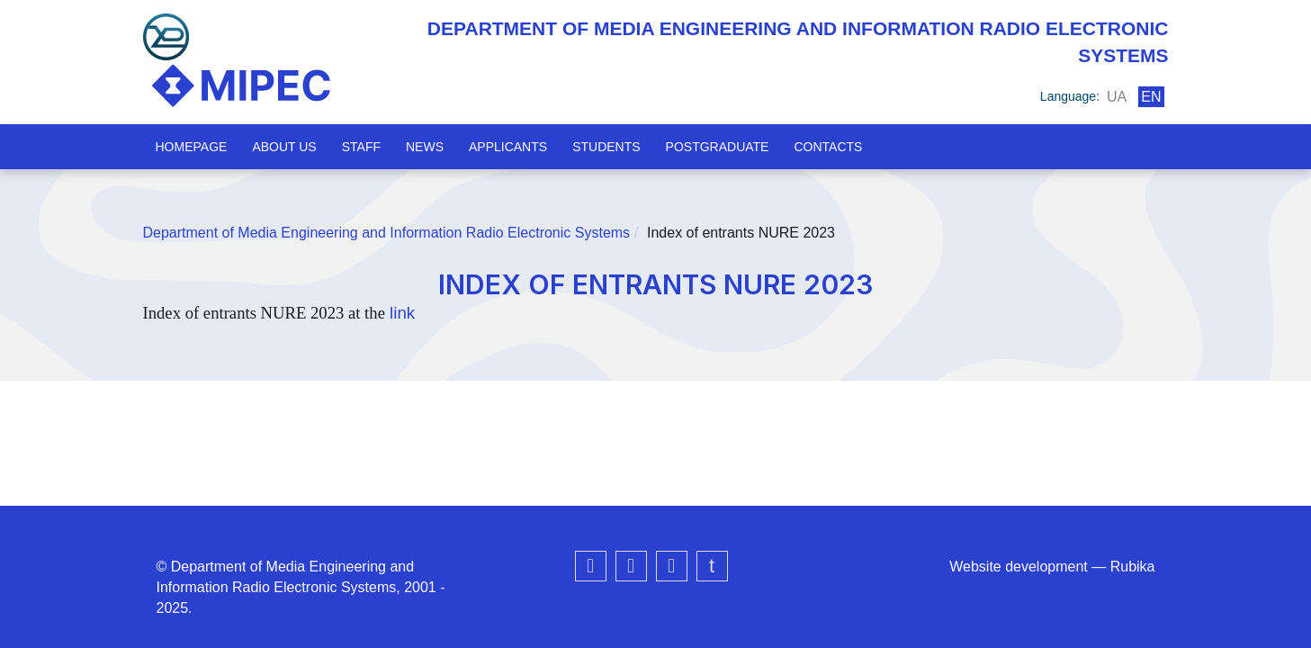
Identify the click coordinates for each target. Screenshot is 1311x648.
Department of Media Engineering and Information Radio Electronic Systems (387, 232)
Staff (361, 147)
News (425, 147)
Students (606, 147)
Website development (1018, 566)
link (400, 312)
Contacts (828, 147)
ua (1117, 96)
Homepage (192, 147)
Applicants (508, 147)
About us (284, 147)
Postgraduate (717, 147)
